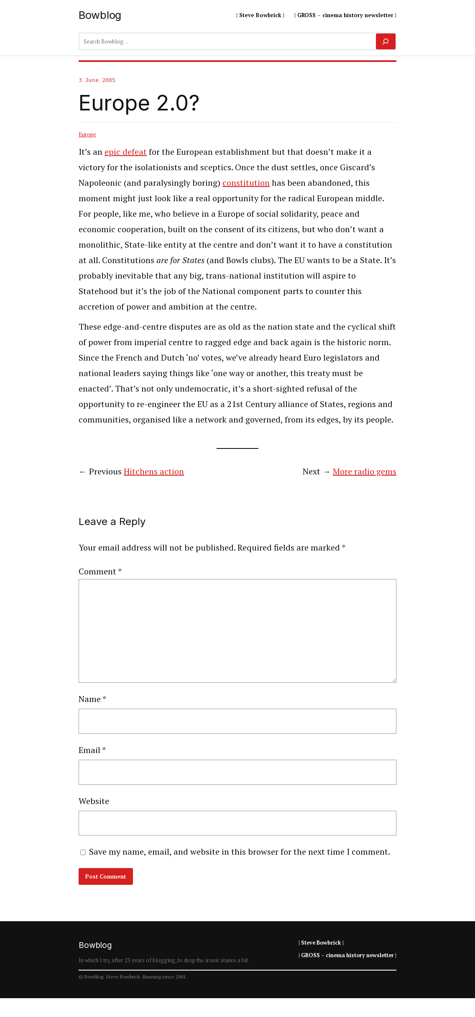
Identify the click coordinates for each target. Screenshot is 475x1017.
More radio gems (364, 471)
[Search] (386, 41)
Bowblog (100, 14)
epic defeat (126, 151)
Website (94, 801)
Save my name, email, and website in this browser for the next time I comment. (239, 851)
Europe (87, 134)
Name (92, 698)
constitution (246, 182)
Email (92, 750)
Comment (100, 571)
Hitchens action (154, 471)
